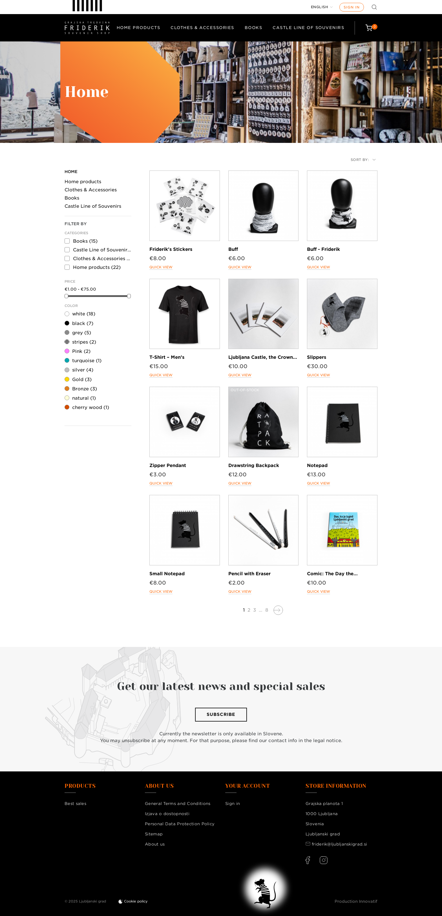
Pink (81, 351)
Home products (138, 27)
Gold (82, 379)
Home (71, 171)
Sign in (352, 7)
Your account (247, 786)
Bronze (84, 388)
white (83, 314)
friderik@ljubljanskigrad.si (339, 844)
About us (155, 844)
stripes (84, 342)
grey (81, 332)
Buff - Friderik (323, 249)
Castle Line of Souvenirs (308, 27)
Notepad (317, 465)
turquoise (86, 360)
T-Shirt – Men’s (166, 357)
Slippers (316, 357)
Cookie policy (136, 901)
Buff (233, 249)
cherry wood (90, 407)
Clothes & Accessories (202, 27)
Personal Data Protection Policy (180, 824)
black (82, 323)
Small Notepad (167, 573)
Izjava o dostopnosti (167, 813)
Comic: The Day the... (332, 573)
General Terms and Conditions (177, 803)
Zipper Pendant (167, 465)
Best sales (75, 803)
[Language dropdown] (322, 7)
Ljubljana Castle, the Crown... (262, 357)
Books (253, 27)
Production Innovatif (356, 901)
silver (82, 370)
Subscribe (221, 714)
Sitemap (154, 834)
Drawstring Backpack (253, 465)
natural (84, 398)
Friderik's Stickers (170, 249)
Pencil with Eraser (249, 573)
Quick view (161, 267)
